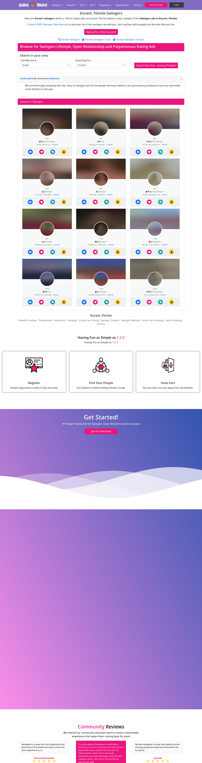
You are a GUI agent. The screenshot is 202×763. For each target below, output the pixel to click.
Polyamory (60, 320)
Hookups (72, 320)
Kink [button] (82, 5)
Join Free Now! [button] (156, 4)
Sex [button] (92, 5)
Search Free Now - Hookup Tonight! (156, 65)
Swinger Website (130, 320)
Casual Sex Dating (89, 320)
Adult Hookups (174, 320)
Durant (101, 324)
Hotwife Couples (27, 320)
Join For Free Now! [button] (101, 431)
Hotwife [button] (71, 5)
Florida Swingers (69, 39)
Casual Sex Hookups (152, 320)
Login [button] (176, 4)
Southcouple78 (27, 78)
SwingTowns (53, 78)
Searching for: (83, 60)
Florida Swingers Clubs (96, 39)
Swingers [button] (57, 5)
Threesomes (45, 320)
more (55, 144)
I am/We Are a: (28, 60)
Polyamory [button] (104, 5)
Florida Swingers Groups (128, 39)
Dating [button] (137, 5)
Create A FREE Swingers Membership (48, 24)
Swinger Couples (110, 320)
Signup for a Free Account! (101, 32)
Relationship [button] (122, 5)
